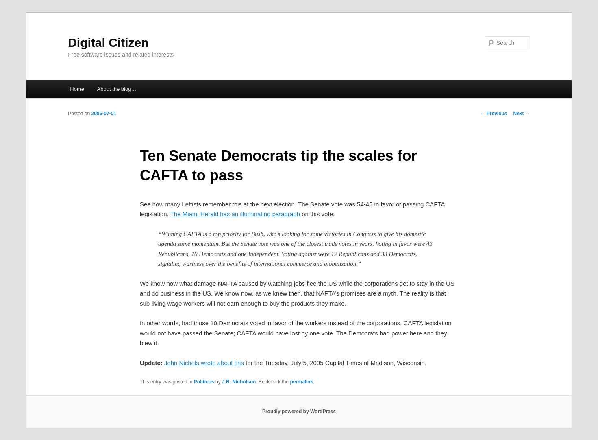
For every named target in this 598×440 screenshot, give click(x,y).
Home (77, 89)
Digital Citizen (108, 42)
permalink (301, 382)
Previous (493, 113)
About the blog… (117, 89)
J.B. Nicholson (239, 382)
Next (521, 113)
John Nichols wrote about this (204, 362)
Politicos (204, 382)
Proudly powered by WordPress (299, 411)
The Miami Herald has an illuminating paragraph (235, 213)
